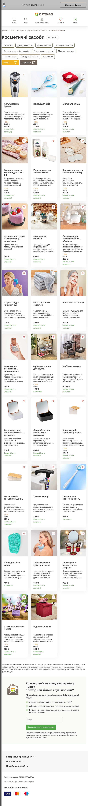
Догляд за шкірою (24, 45)
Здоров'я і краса (32, 30)
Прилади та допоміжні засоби (16, 51)
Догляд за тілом (44, 45)
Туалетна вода (10, 57)
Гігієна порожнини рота (43, 51)
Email (30, 726)
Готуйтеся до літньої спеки (33, 5)
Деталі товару (25, 131)
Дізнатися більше (73, 5)
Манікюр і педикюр (66, 51)
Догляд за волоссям (64, 45)
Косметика (44, 30)
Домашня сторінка (8, 30)
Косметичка (48, 57)
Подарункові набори (29, 57)
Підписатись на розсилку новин (41, 734)
